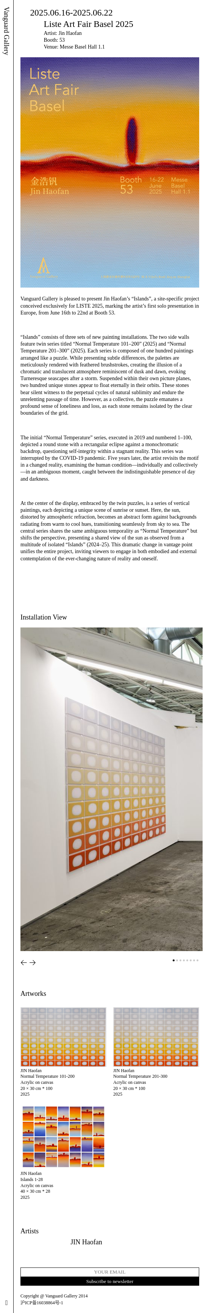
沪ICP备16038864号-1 (41, 1302)
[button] (23, 962)
